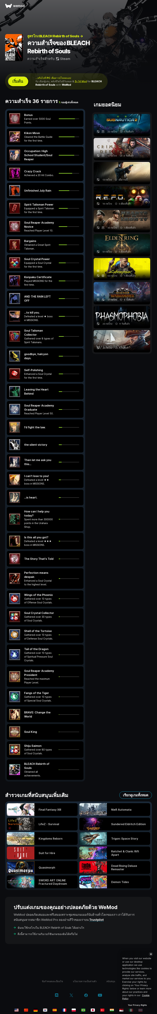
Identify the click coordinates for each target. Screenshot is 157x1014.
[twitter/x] (71, 996)
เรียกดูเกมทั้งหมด (135, 795)
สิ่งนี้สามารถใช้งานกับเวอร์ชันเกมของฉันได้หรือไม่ (48, 934)
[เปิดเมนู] (150, 6)
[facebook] (86, 996)
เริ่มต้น (17, 81)
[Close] (151, 954)
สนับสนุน (110, 981)
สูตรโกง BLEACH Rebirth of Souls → (55, 36)
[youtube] (100, 995)
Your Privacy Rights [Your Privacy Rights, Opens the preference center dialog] (137, 1005)
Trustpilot (96, 920)
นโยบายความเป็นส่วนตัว (85, 981)
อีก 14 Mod (81, 81)
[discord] (56, 995)
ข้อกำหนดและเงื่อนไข (52, 981)
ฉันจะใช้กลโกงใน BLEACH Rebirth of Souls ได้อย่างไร (51, 927)
